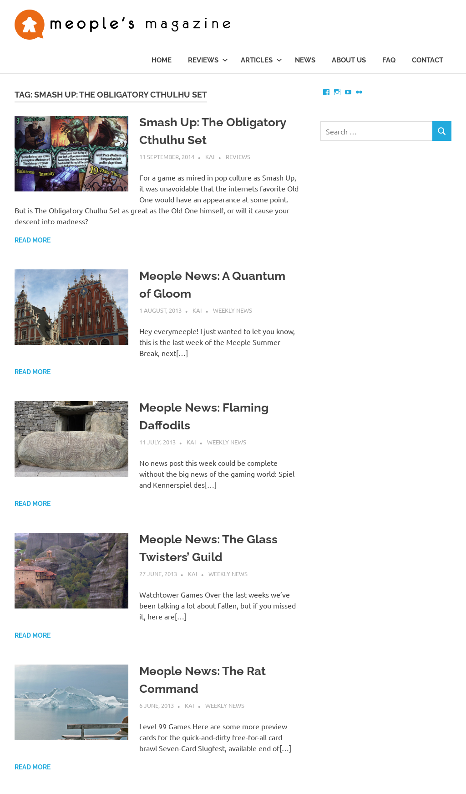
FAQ (388, 60)
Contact (427, 60)
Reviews (208, 60)
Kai (210, 156)
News (305, 60)
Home (162, 60)
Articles (261, 60)
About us (349, 60)
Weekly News (232, 310)
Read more (33, 240)
